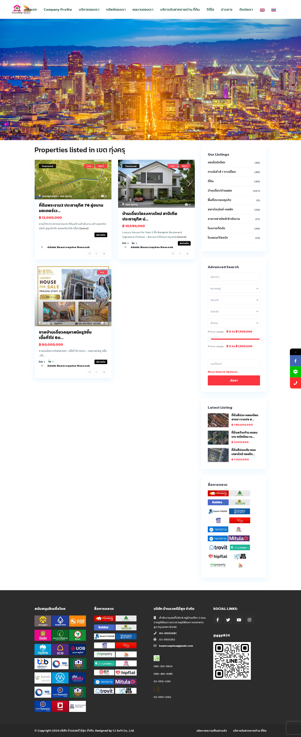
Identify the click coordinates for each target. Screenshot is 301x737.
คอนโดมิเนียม (216, 162)
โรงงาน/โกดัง (216, 228)
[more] (84, 228)
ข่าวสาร (226, 9)
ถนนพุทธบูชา (50, 196)
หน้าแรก (31, 9)
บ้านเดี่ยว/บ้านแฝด (220, 190)
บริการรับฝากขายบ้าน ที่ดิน (180, 9)
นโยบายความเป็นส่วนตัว (211, 731)
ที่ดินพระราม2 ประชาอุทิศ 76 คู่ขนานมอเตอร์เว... (71, 208)
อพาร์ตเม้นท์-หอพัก (220, 209)
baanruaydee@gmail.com (176, 646)
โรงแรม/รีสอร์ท (218, 237)
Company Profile (58, 9)
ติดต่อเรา (246, 9)
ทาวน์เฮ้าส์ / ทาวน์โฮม (222, 172)
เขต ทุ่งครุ (66, 196)
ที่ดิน (211, 181)
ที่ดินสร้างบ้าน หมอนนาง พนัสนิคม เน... (244, 434)
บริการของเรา (89, 9)
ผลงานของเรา (143, 9)
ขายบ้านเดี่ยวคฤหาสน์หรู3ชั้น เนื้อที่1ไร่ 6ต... (65, 335)
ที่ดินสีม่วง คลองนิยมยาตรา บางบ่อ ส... (244, 417)
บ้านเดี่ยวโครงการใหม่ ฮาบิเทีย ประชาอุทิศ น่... (149, 216)
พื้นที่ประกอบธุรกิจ (219, 200)
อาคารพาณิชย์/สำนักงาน (224, 219)
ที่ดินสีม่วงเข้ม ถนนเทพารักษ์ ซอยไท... (243, 452)
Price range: (216, 331)
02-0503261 (167, 633)
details (101, 235)
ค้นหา (234, 380)
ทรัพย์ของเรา (116, 9)
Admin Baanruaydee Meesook (68, 247)
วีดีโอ (210, 9)
